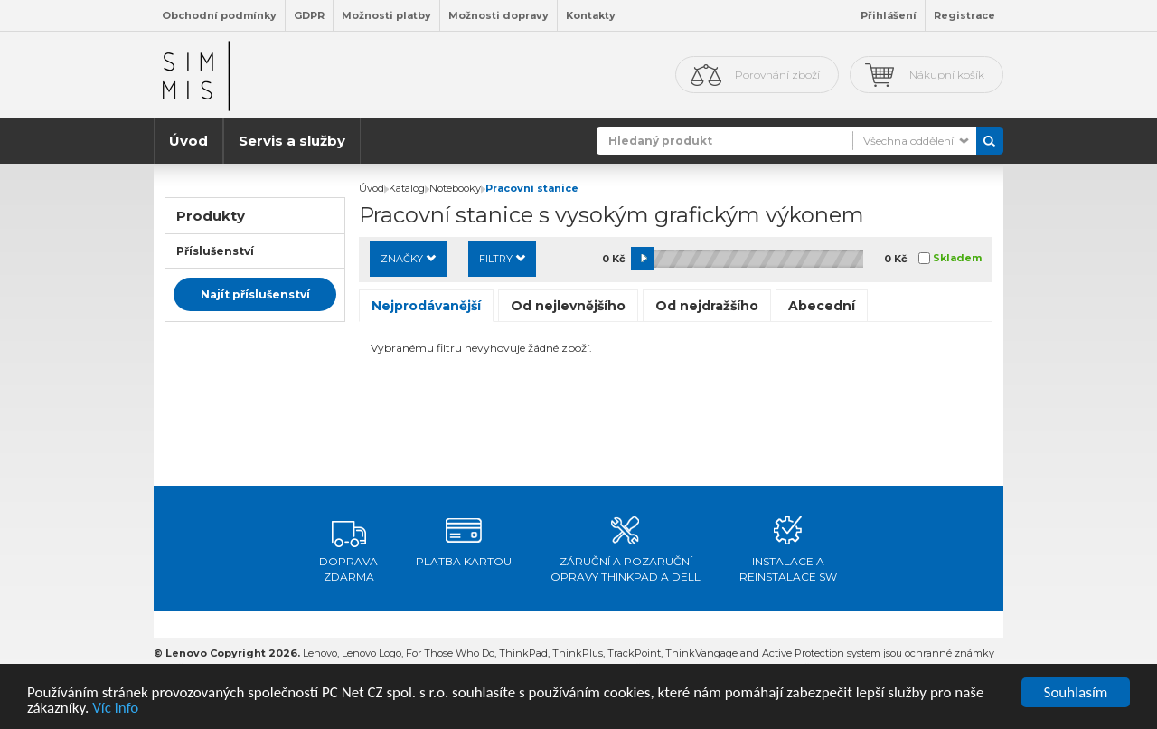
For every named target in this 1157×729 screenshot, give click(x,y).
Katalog (407, 188)
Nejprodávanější (426, 306)
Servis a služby (292, 140)
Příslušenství (215, 251)
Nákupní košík (946, 74)
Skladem (957, 257)
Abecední (821, 306)
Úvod (188, 140)
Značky (408, 258)
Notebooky (455, 188)
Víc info (115, 708)
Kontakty (591, 15)
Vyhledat (989, 141)
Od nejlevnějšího (568, 306)
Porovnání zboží (777, 74)
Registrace (964, 15)
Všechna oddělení (908, 140)
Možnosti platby (386, 15)
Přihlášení (889, 15)
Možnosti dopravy (498, 15)
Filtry (502, 258)
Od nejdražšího (706, 306)
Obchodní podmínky (219, 15)
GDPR (309, 15)
